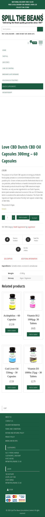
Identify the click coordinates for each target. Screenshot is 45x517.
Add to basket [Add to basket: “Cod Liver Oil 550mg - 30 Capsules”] (12, 387)
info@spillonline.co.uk (13, 461)
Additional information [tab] (29, 258)
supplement (31, 227)
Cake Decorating (8, 68)
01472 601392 (9, 458)
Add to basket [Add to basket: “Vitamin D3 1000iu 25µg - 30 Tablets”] (33, 387)
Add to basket (23, 217)
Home (4, 50)
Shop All (5, 56)
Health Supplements (9, 86)
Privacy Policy (10, 437)
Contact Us (9, 421)
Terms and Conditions (13, 429)
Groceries (5, 62)
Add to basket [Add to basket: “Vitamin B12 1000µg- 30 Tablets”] (33, 334)
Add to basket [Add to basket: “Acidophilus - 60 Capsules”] (12, 330)
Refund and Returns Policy (14, 433)
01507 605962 (9, 480)
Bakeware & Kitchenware (10, 74)
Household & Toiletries (10, 80)
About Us (8, 417)
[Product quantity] (8, 217)
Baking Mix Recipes (11, 441)
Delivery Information (12, 425)
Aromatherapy (7, 92)
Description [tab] (8, 258)
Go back (34, 218)
